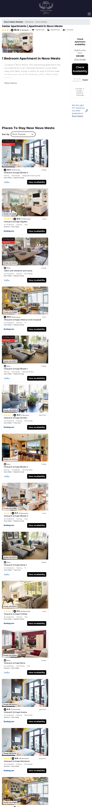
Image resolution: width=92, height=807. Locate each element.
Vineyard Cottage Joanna (60, 406)
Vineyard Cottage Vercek (15, 688)
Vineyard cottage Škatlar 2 (16, 171)
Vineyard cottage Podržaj (60, 359)
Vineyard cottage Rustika (60, 265)
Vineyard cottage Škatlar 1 (16, 265)
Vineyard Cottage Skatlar (15, 594)
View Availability (33, 180)
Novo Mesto (41, 22)
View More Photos (13, 49)
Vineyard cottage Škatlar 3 (16, 312)
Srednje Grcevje (18, 176)
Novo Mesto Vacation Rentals (12, 733)
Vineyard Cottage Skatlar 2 (61, 453)
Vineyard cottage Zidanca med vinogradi (67, 218)
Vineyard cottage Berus (14, 406)
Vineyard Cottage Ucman (60, 641)
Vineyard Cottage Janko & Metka (19, 547)
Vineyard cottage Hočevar (61, 594)
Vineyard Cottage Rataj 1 (60, 547)
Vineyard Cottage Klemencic (17, 453)
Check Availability (80, 69)
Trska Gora (62, 270)
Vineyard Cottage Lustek (15, 641)
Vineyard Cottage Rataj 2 (60, 500)
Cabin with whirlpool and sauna (18, 218)
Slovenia (29, 22)
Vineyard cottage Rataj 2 (15, 359)
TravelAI (56, 792)
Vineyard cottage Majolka (61, 171)
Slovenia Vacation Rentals (13, 740)
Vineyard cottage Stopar (15, 500)
